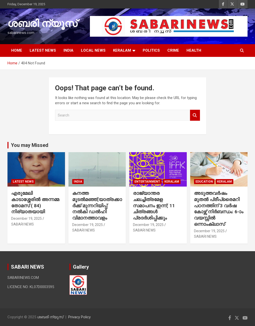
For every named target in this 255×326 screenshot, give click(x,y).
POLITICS (151, 50)
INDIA (68, 50)
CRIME (173, 50)
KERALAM (122, 50)
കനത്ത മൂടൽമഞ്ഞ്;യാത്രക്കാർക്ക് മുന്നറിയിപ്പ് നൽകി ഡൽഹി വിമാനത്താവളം (97, 205)
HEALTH (194, 50)
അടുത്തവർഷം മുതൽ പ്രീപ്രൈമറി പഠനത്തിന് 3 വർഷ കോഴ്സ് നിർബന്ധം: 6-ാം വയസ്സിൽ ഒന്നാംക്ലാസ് (218, 208)
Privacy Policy (79, 317)
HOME (16, 50)
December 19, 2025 (26, 218)
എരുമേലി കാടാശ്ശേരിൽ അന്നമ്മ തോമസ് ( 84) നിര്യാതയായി (35, 202)
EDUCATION (204, 181)
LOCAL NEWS (93, 50)
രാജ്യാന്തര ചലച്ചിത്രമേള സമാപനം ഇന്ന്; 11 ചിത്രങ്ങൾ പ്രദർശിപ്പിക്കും (154, 205)
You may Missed (29, 145)
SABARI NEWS (22, 224)
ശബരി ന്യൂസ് (42, 23)
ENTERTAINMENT (147, 181)
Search (195, 115)
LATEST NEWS (43, 50)
